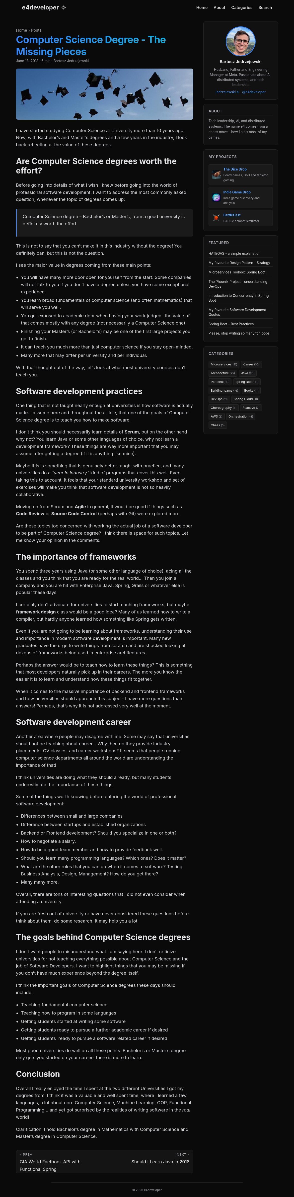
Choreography (223, 408)
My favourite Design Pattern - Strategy (239, 263)
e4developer (40, 7)
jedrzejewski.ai (227, 92)
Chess (218, 425)
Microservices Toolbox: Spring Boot (237, 272)
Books (251, 390)
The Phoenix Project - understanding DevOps (238, 284)
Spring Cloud (246, 399)
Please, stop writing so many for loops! (240, 333)
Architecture (223, 373)
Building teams (224, 390)
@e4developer (254, 92)
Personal (220, 382)
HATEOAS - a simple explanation (234, 254)
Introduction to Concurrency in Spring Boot (239, 298)
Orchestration (240, 416)
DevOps (219, 399)
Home (21, 30)
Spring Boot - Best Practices (231, 324)
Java (247, 373)
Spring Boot (246, 382)
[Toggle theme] (64, 7)
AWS (216, 416)
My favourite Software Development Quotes (237, 312)
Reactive (251, 408)
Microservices (224, 364)
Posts (36, 30)
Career (251, 364)
